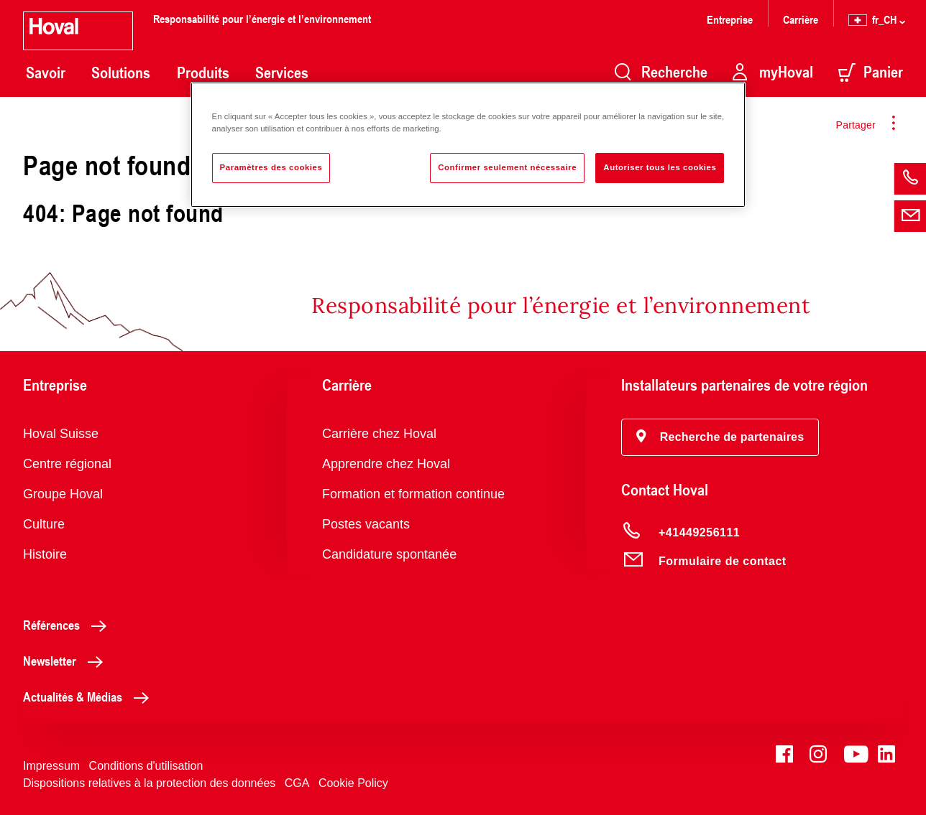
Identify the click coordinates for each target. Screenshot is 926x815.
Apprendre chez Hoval (386, 464)
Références (68, 624)
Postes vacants (366, 524)
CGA (297, 783)
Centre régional (67, 464)
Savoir (45, 72)
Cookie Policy (353, 783)
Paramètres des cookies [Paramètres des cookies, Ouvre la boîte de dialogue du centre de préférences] (271, 167)
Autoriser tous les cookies (659, 167)
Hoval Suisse (60, 434)
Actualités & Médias (90, 696)
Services (281, 72)
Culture (44, 524)
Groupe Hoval (63, 494)
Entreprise (730, 19)
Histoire (45, 554)
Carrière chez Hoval (379, 434)
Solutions (120, 72)
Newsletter (67, 660)
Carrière (800, 19)
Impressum (51, 766)
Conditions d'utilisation (146, 766)
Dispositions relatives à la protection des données (149, 783)
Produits (203, 72)
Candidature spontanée (389, 554)
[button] (720, 437)
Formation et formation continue (413, 494)
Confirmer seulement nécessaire (507, 167)
